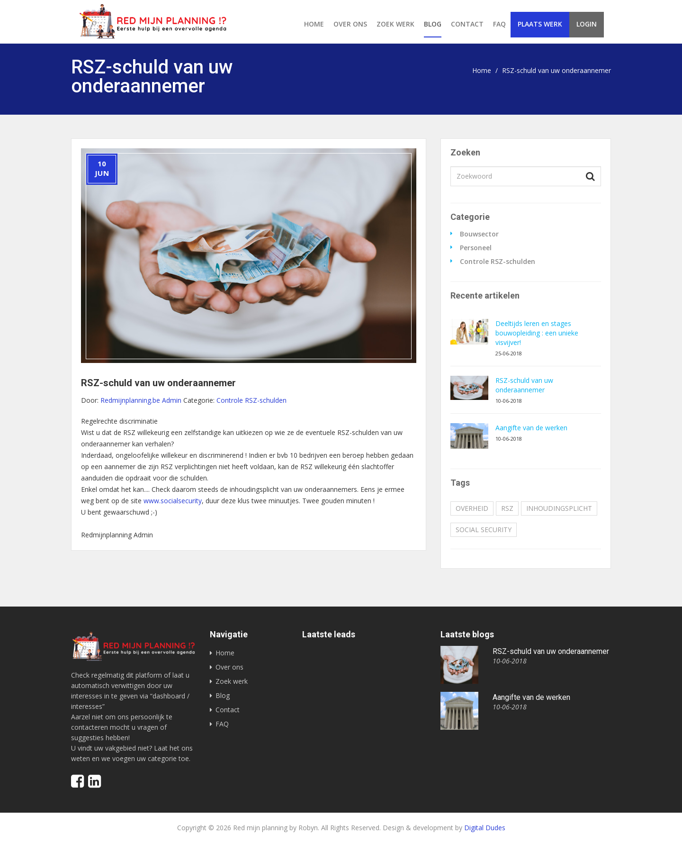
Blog (432, 23)
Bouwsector (479, 234)
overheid (472, 508)
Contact (467, 23)
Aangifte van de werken (531, 427)
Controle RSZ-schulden (497, 261)
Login (586, 23)
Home (314, 23)
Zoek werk (395, 23)
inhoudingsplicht (559, 508)
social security (484, 529)
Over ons (350, 23)
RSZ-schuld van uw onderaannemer (524, 385)
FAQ (499, 23)
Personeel (476, 248)
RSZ (507, 508)
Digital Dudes (484, 827)
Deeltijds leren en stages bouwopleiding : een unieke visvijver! (536, 333)
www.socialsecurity (173, 500)
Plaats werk (540, 23)
